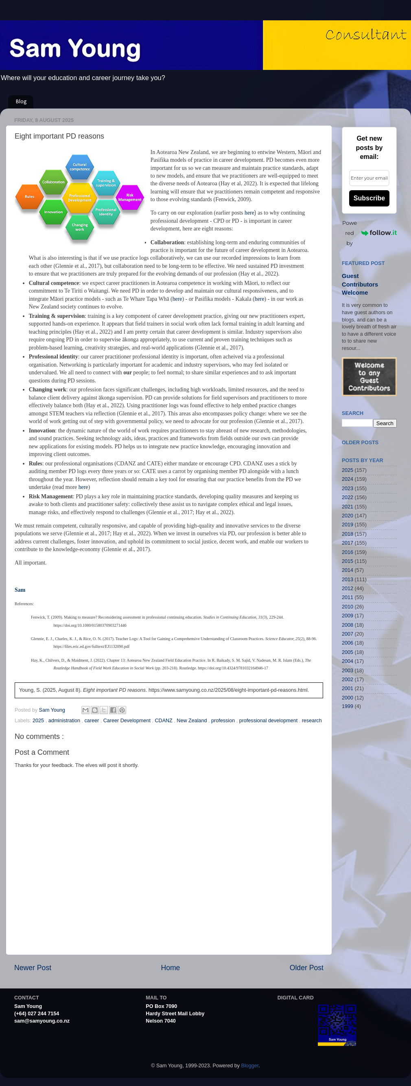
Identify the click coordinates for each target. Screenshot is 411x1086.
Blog (21, 102)
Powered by (369, 232)
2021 (347, 507)
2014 (347, 570)
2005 (347, 652)
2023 (347, 488)
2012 (347, 588)
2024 (347, 479)
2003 (347, 670)
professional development (269, 720)
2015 (347, 561)
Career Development (127, 720)
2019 (347, 525)
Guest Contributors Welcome (360, 284)
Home (170, 968)
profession (223, 720)
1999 (347, 706)
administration (65, 720)
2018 (347, 534)
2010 (347, 607)
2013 (347, 579)
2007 (347, 634)
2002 (347, 679)
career (93, 720)
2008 (347, 625)
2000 (347, 698)
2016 (347, 552)
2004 (347, 661)
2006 (347, 643)
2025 (39, 720)
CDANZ (164, 720)
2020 (347, 516)
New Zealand (192, 720)
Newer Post (32, 968)
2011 (347, 597)
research (312, 720)
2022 (347, 497)
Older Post (307, 968)
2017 (347, 543)
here (249, 213)
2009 (347, 616)
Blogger (250, 1066)
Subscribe (369, 198)
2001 (347, 688)
